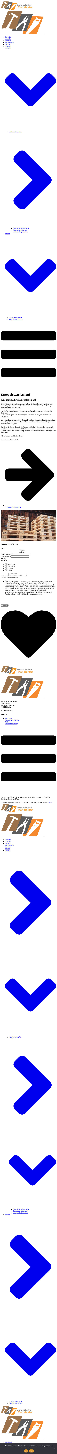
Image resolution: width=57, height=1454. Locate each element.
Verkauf (30, 943)
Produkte (8, 41)
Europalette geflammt (20, 230)
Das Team (8, 44)
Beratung (10, 568)
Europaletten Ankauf (15, 319)
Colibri (50, 803)
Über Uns (8, 39)
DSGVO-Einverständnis (9, 578)
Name (3, 548)
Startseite (8, 37)
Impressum (8, 719)
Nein (31, 1451)
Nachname (22, 552)
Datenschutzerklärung (12, 721)
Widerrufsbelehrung (11, 724)
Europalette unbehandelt (21, 228)
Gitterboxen (11, 566)
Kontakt (7, 46)
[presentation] (16, 601)
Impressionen (9, 42)
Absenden (5, 606)
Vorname (22, 550)
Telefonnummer (6, 556)
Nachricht (4, 576)
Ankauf (9, 570)
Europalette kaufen (32, 1123)
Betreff (3, 558)
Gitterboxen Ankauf (15, 318)
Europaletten (11, 564)
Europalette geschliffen (20, 232)
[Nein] (54, 1449)
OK (26, 1451)
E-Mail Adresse (6, 554)
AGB (6, 722)
